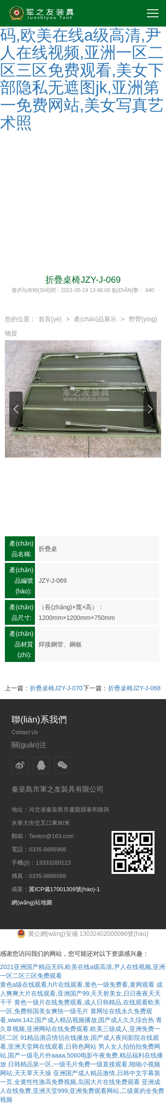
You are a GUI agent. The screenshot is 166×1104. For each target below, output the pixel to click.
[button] (16, 409)
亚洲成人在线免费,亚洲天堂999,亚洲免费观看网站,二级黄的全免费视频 (82, 1090)
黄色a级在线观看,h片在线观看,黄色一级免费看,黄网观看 (77, 984)
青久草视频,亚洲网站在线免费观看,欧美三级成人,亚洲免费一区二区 (81, 1028)
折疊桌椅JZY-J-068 (134, 688)
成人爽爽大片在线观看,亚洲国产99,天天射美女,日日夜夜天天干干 (81, 993)
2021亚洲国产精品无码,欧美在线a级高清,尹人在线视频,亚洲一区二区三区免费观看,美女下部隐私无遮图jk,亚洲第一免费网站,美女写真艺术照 (82, 70)
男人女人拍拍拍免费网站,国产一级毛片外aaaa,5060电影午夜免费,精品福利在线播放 (81, 1055)
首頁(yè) (50, 319)
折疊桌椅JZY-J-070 (56, 688)
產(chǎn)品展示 (95, 319)
